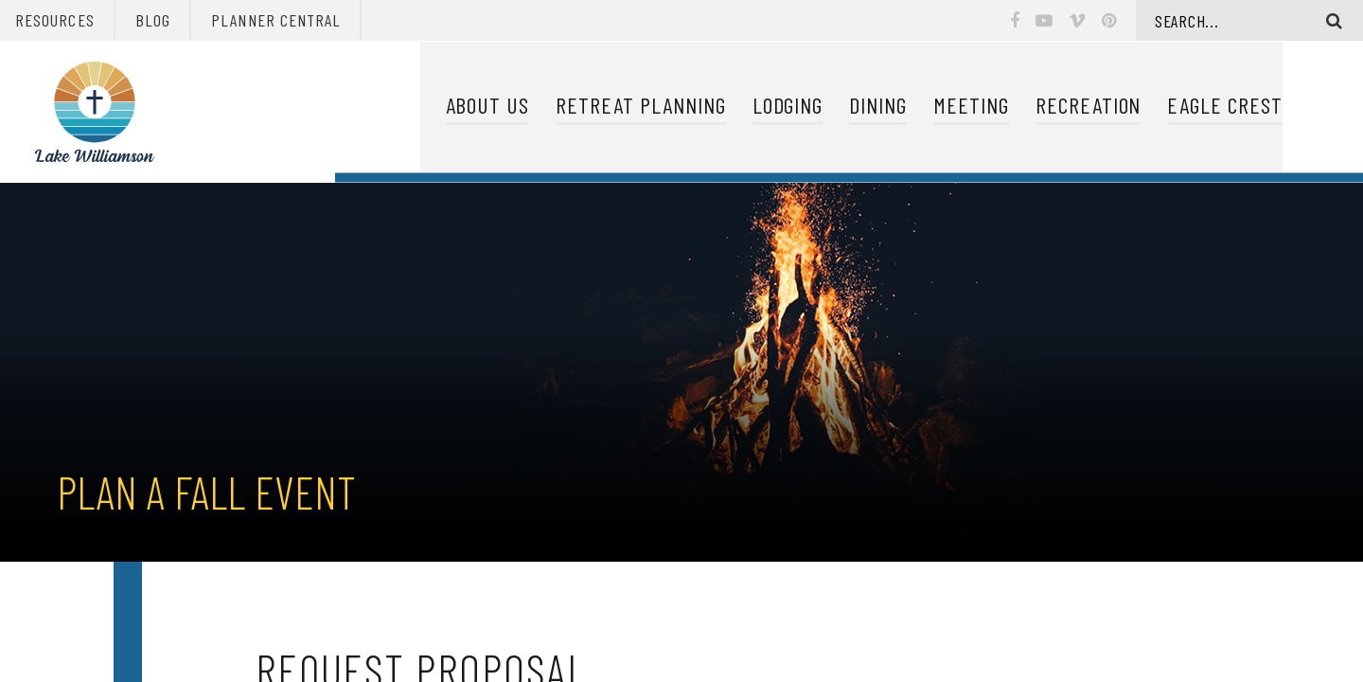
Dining (878, 105)
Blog (152, 19)
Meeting (971, 105)
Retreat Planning (640, 105)
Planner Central (276, 19)
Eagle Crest (1225, 105)
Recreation (1089, 105)
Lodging (787, 105)
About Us (488, 105)
